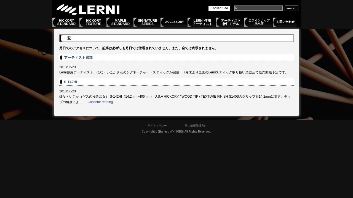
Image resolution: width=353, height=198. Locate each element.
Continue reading (102, 102)
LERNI (88, 9)
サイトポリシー (157, 125)
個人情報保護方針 (196, 125)
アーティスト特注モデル (231, 22)
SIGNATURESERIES (147, 22)
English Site (219, 8)
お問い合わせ (285, 21)
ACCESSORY (174, 21)
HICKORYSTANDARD (66, 22)
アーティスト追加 (78, 58)
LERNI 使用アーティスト (202, 22)
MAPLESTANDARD (120, 22)
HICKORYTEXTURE (93, 22)
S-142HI (70, 82)
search (291, 8)
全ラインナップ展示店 (259, 22)
